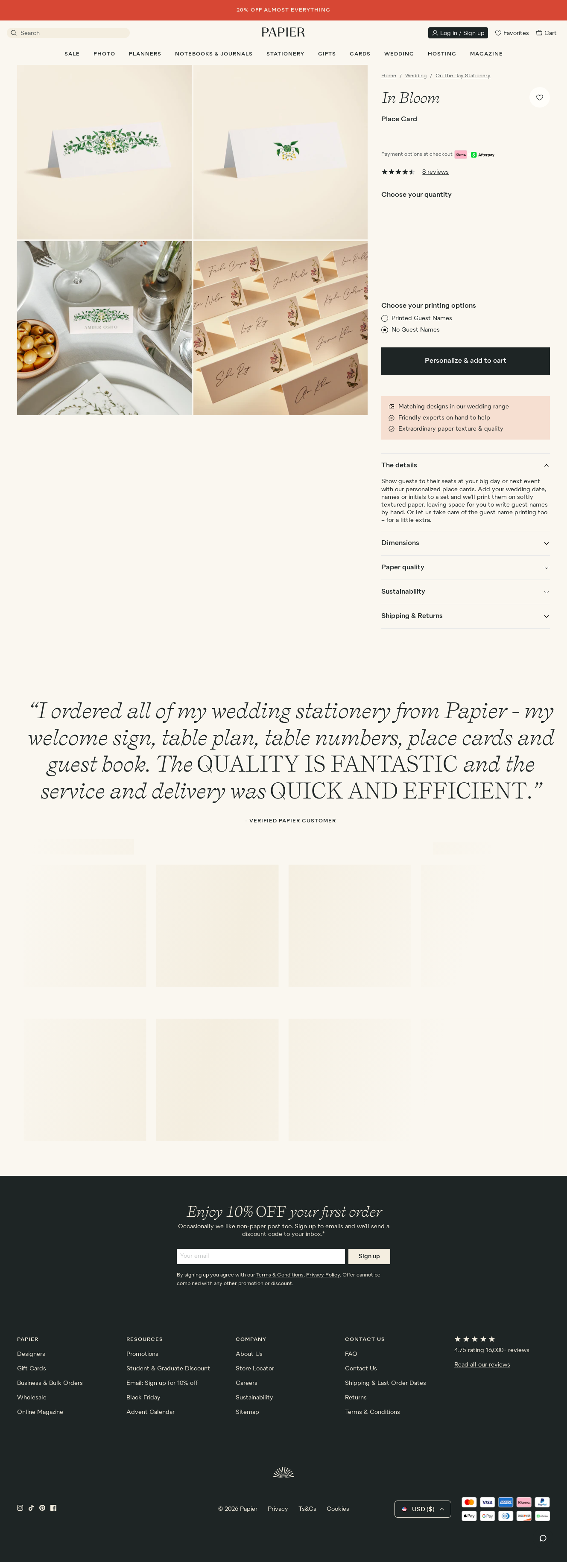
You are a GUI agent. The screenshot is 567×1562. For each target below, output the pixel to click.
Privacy (278, 1509)
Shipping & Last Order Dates (385, 1383)
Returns (356, 1398)
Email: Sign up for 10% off (162, 1383)
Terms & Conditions (280, 1275)
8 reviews (435, 172)
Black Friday (143, 1398)
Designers (31, 1354)
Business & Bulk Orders (50, 1383)
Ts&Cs (307, 1509)
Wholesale (32, 1398)
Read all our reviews (482, 1365)
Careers (246, 1383)
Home (388, 76)
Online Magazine (40, 1412)
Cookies (338, 1509)
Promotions (142, 1354)
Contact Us (361, 1369)
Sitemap (247, 1412)
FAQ (351, 1354)
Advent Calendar (150, 1412)
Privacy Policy (323, 1275)
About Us (249, 1354)
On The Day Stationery (463, 76)
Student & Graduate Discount (168, 1369)
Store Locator (255, 1369)
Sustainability (254, 1398)
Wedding (416, 76)
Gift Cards (31, 1369)
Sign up (369, 1256)
